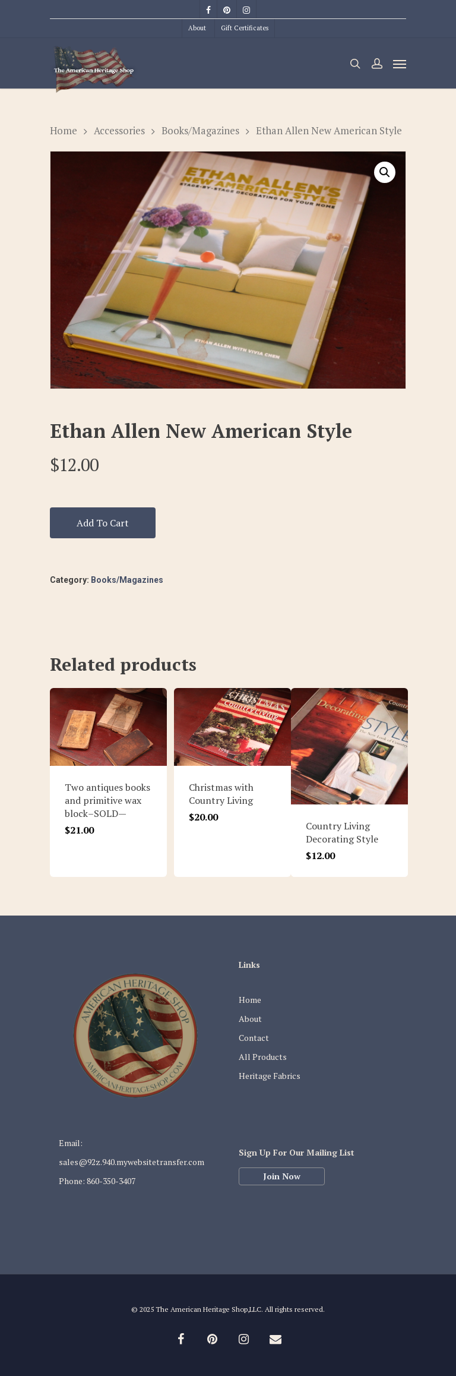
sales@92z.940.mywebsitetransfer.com (131, 1161)
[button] (384, 172)
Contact (254, 1037)
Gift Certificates (244, 28)
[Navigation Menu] (399, 64)
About (197, 28)
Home (63, 130)
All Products (263, 1056)
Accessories (119, 130)
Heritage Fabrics (269, 1075)
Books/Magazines (200, 130)
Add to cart (103, 522)
